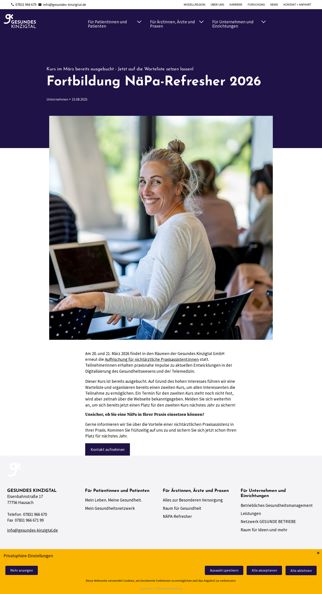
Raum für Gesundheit (182, 509)
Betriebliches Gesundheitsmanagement (277, 506)
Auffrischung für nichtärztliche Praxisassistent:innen (152, 359)
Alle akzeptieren (262, 570)
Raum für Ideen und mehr (264, 531)
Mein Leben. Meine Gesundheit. (113, 501)
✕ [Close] (318, 553)
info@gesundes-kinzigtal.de (62, 4)
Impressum (146, 588)
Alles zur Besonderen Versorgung (193, 501)
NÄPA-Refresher (177, 517)
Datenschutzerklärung (169, 588)
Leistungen (251, 514)
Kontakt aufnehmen (109, 449)
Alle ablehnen (300, 570)
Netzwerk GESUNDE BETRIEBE (268, 522)
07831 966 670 (23, 4)
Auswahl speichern (221, 570)
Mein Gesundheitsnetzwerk (110, 509)
